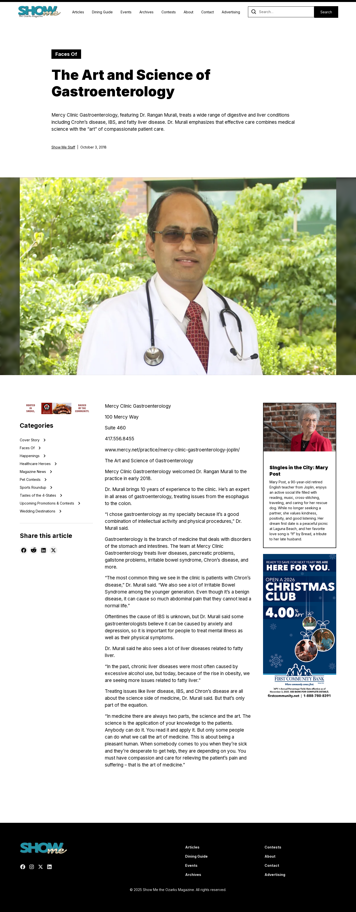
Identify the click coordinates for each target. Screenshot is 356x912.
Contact (207, 12)
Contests (168, 12)
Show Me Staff (63, 147)
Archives (146, 12)
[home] (39, 12)
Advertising (231, 12)
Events (126, 12)
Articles (78, 12)
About (188, 12)
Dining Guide (102, 12)
